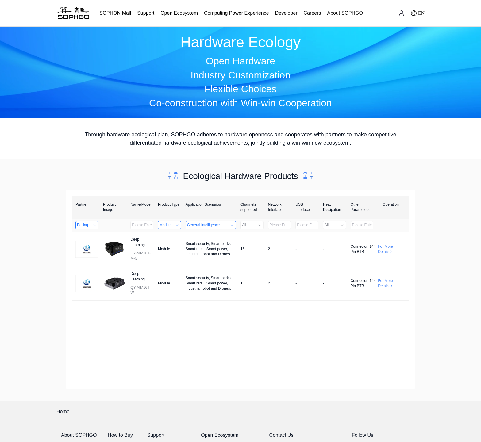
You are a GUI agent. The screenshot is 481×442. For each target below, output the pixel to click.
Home (63, 411)
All (252, 225)
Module (169, 225)
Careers (312, 13)
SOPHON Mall (115, 13)
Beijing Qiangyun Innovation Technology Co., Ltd (87, 225)
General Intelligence (210, 225)
